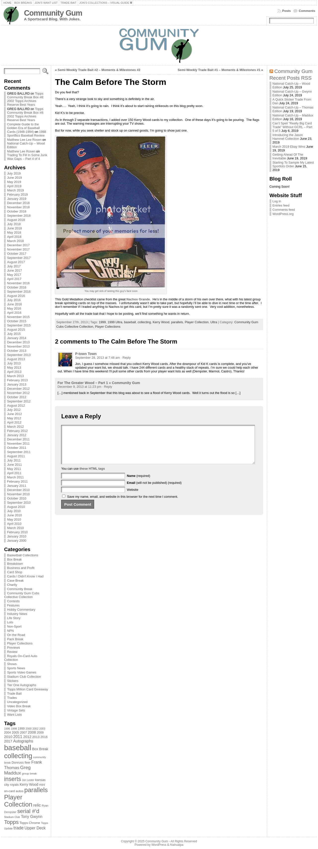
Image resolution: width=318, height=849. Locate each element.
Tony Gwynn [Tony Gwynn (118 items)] (31, 816)
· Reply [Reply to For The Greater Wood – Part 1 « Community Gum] (107, 387)
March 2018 (15, 241)
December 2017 (18, 245)
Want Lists (14, 714)
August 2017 (16, 262)
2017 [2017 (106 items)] (8, 741)
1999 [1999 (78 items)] (21, 728)
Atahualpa (176, 845)
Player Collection (197, 322)
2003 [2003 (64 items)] (42, 728)
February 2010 (17, 532)
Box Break (14, 559)
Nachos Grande (138, 299)
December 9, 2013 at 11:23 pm (79, 387)
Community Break (19, 589)
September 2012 (19, 401)
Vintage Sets (16, 710)
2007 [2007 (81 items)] (23, 732)
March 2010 (15, 528)
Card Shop (14, 572)
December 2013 (18, 342)
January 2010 (16, 536)
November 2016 (18, 283)
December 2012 (18, 388)
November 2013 (18, 346)
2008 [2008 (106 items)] (32, 732)
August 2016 (16, 296)
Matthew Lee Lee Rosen (24, 140)
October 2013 (16, 351)
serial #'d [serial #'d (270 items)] (28, 811)
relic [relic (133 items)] (37, 805)
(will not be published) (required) (154, 490)
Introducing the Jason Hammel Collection (288, 137)
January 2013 (16, 384)
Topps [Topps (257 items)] (11, 822)
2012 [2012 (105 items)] (27, 737)
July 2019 (14, 173)
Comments (307, 11)
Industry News (17, 614)
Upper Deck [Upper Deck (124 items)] (35, 828)
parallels (177, 322)
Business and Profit (20, 568)
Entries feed (281, 205)
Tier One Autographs (21, 685)
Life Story (13, 618)
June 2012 (14, 414)
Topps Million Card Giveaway (27, 689)
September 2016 (19, 291)
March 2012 (15, 426)
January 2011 (16, 486)
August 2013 (16, 359)
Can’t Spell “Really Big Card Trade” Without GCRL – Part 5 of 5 (293, 127)
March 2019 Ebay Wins (289, 146)
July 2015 (14, 334)
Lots (10, 622)
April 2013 (14, 372)
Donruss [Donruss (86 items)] (18, 762)
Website (132, 497)
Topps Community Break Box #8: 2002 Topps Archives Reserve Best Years (25, 99)
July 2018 (14, 224)
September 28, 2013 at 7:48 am (97, 357)
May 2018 (14, 232)
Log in (277, 201)
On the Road (16, 635)
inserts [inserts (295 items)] (12, 779)
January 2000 (16, 540)
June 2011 (14, 464)
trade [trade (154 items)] (18, 827)
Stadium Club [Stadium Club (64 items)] (12, 816)
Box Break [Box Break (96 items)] (40, 749)
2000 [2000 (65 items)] (29, 728)
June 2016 (14, 304)
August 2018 (16, 220)
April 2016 (14, 313)
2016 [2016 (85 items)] (44, 737)
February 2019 (17, 194)
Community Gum (53, 13)
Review (12, 652)
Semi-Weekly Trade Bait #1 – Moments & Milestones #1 (219, 70)
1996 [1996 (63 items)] (7, 728)
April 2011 (14, 473)
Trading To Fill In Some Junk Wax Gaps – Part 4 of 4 (27, 157)
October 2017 (16, 253)
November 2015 (18, 317)
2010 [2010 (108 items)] (8, 737)
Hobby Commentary (21, 609)
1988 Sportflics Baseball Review (26, 133)
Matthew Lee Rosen (21, 151)
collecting (144, 322)
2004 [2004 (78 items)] (7, 732)
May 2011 (14, 469)
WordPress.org (283, 214)
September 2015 (19, 325)
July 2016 (14, 300)
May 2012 (14, 418)
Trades (12, 698)
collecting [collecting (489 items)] (18, 756)
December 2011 (18, 439)
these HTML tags (92, 476)
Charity (12, 585)
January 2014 (16, 338)
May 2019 (14, 182)
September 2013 (19, 355)
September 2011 (19, 452)
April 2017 (14, 279)
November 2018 (18, 207)
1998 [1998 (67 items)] (14, 728)
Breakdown (15, 564)
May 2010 (14, 519)
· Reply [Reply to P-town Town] (126, 357)
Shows (11, 664)
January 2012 (16, 435)
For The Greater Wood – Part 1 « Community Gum (98, 383)
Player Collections (19, 643)
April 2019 (14, 186)
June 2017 (14, 270)
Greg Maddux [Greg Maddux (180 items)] (17, 770)
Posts (286, 11)
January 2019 (16, 199)
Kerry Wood (161, 322)
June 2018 (14, 228)
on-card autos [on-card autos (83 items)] (13, 791)
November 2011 (18, 443)
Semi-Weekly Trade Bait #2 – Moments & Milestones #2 (99, 70)
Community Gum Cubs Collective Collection (21, 595)
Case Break (15, 580)
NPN (10, 631)
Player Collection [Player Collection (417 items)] (18, 801)
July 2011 (14, 460)
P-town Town (86, 354)
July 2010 (14, 511)
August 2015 (16, 329)
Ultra (213, 322)
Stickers (12, 681)
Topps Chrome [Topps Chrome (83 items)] (30, 823)
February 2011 (17, 481)
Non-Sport (14, 626)
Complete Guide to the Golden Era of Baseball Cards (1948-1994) (23, 128)
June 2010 (14, 515)
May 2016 (14, 308)
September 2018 (19, 215)
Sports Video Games (21, 672)
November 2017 (18, 249)
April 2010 (14, 524)
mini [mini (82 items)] (42, 784)
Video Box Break (19, 706)
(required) (138, 483)
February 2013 (17, 380)
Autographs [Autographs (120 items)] (23, 741)
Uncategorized (17, 702)
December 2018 (18, 203)
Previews (13, 647)
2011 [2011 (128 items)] (17, 736)
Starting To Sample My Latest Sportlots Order (293, 164)
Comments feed (284, 210)
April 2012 (14, 422)
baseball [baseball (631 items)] (17, 747)
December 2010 (18, 490)
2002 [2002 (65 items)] (36, 728)
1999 (102, 322)
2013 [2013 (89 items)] (36, 737)
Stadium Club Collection (24, 676)
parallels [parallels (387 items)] (36, 789)
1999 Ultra (115, 322)
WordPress (158, 845)
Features (13, 605)
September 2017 (19, 258)
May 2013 (14, 367)
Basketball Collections (22, 555)
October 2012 (16, 397)
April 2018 (14, 237)
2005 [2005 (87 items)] (15, 732)
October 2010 (16, 498)
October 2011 (16, 448)
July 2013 (14, 363)
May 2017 (14, 275)
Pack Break (15, 639)
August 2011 (16, 456)
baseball (130, 322)
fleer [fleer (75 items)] (27, 762)
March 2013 (15, 376)
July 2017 (14, 266)
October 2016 (16, 287)
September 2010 (19, 502)
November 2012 (18, 393)
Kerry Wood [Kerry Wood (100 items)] (29, 784)
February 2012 (17, 431)
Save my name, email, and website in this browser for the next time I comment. (122, 504)
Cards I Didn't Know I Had (25, 576)
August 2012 (16, 405)
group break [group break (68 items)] (29, 773)
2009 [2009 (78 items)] (40, 732)
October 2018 (16, 211)
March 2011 (15, 477)
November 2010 (18, 494)
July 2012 (14, 410)
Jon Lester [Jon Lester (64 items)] (28, 779)
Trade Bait (14, 693)
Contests (13, 601)
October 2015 (16, 321)
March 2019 (15, 190)
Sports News (16, 668)
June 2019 (14, 177)
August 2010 (16, 507)
